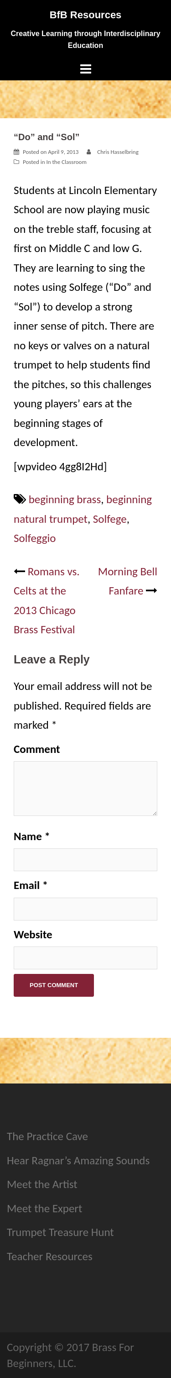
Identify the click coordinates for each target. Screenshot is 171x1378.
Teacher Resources (50, 1256)
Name (32, 836)
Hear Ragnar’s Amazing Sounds (78, 1160)
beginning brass (65, 499)
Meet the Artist (42, 1184)
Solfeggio (35, 538)
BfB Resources (86, 15)
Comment (37, 749)
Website (33, 934)
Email (31, 885)
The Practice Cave (47, 1136)
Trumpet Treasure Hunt (60, 1232)
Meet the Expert (44, 1208)
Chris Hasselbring (118, 151)
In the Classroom (66, 161)
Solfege (110, 519)
